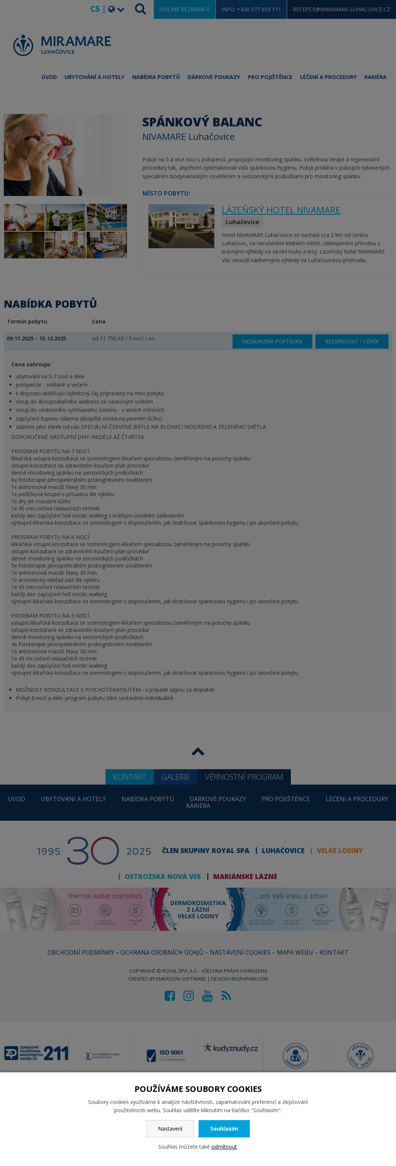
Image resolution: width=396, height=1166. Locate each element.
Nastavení (170, 1128)
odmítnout (224, 1146)
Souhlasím (224, 1128)
